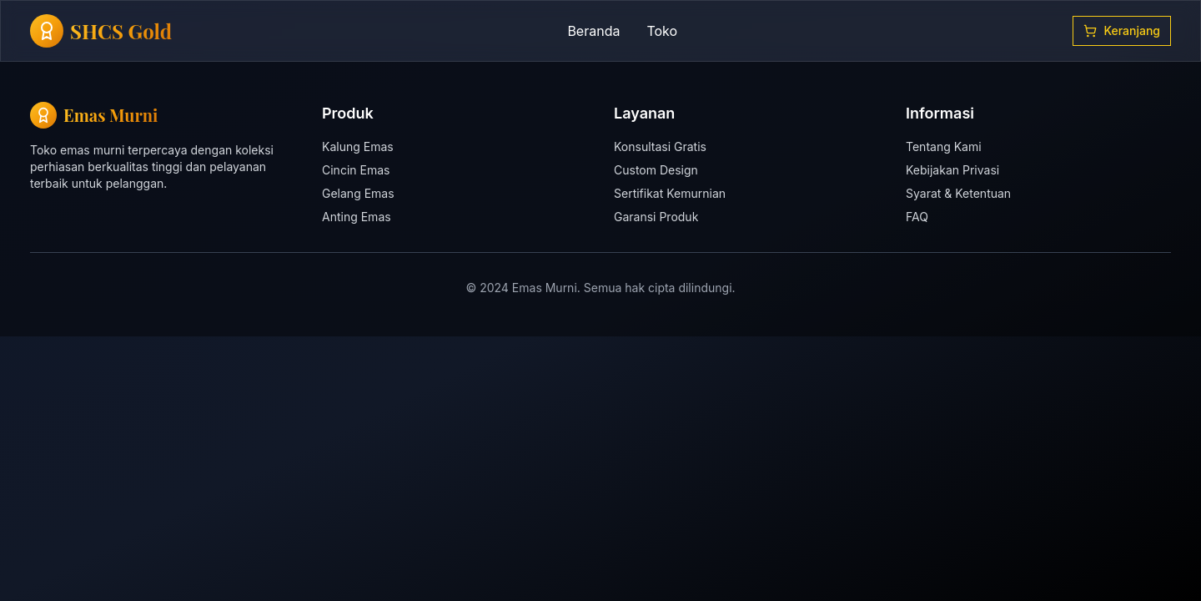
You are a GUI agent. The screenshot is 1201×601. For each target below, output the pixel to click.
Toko (661, 31)
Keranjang (1121, 30)
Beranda (593, 31)
